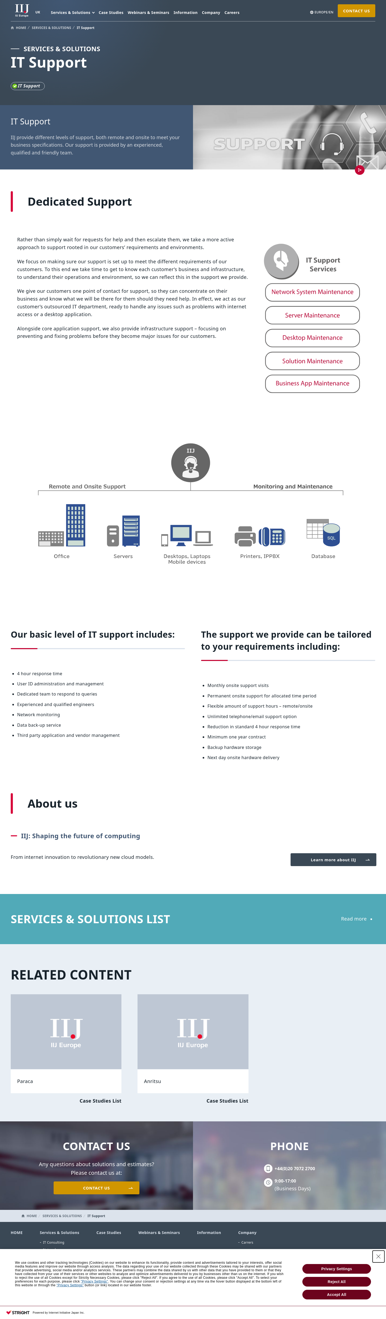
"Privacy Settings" (94, 1281)
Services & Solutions (59, 1232)
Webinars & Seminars (148, 12)
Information (186, 12)
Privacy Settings (336, 1269)
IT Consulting (53, 1242)
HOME (21, 27)
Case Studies (111, 12)
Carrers (247, 1242)
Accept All (336, 1294)
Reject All (337, 1282)
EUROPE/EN (323, 12)
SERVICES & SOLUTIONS (51, 27)
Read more (354, 918)
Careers (232, 12)
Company (211, 12)
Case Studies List (100, 1101)
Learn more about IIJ (333, 859)
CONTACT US (356, 10)
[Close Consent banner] (378, 1256)
